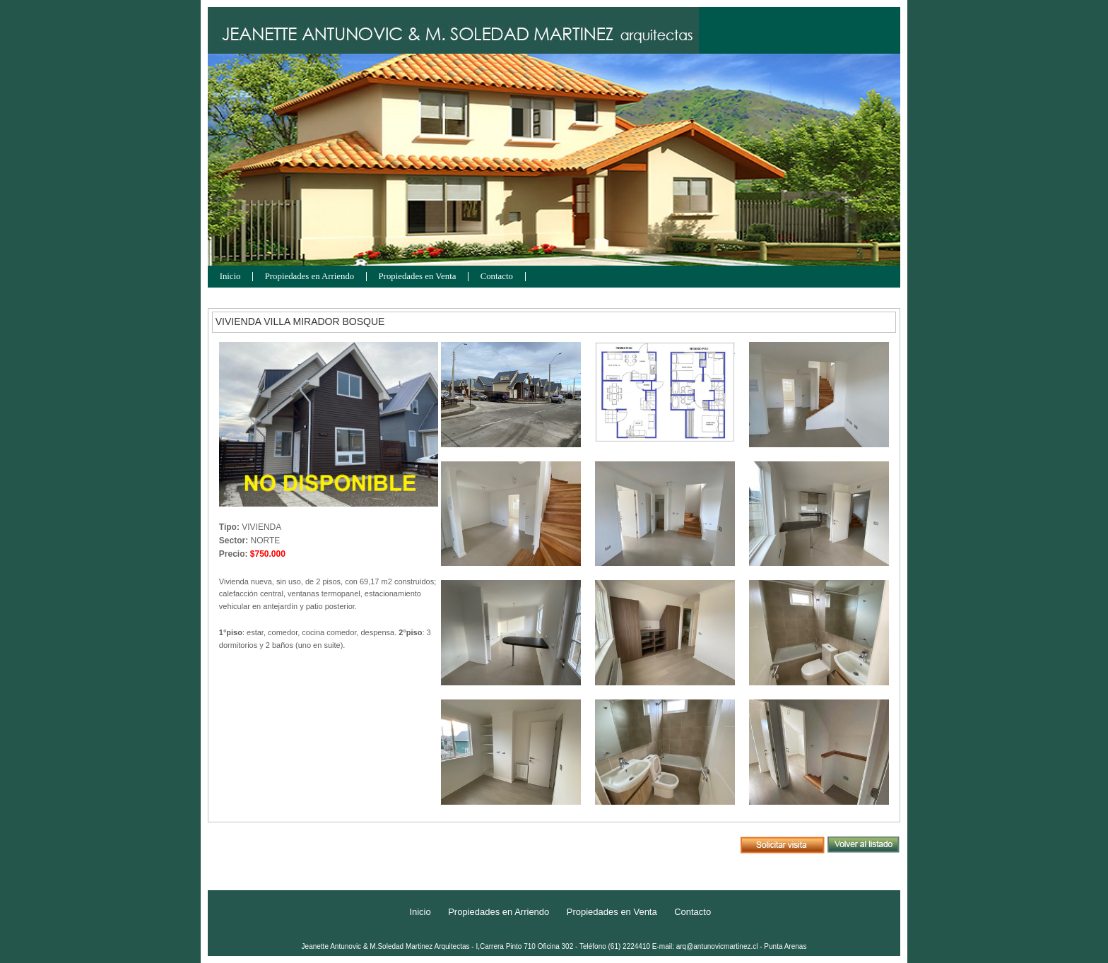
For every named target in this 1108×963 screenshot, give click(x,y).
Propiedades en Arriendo (310, 276)
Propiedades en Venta (417, 276)
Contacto (497, 276)
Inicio (230, 276)
